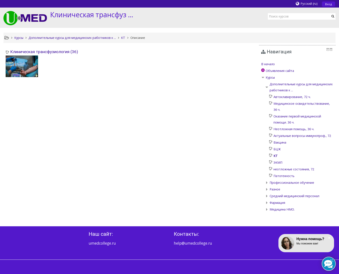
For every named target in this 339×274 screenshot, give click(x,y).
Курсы (270, 77)
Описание (137, 38)
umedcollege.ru (102, 243)
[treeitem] (297, 64)
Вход (328, 4)
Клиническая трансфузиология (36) (44, 52)
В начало (268, 64)
